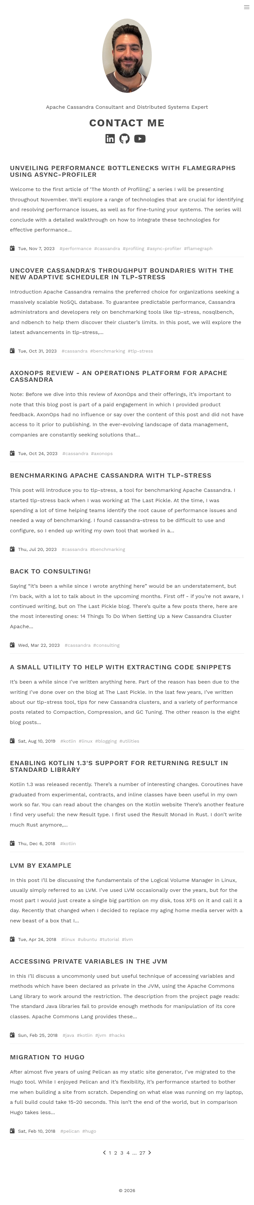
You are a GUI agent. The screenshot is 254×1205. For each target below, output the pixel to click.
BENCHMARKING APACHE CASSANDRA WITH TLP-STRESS (111, 475)
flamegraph (199, 248)
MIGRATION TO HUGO (47, 1057)
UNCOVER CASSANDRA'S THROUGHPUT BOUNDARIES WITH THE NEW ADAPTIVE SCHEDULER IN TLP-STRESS (122, 273)
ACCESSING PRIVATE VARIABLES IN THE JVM (89, 961)
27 (142, 1153)
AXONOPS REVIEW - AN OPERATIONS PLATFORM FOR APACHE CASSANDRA (119, 376)
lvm (129, 939)
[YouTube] (140, 141)
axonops (103, 453)
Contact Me (127, 122)
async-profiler (165, 248)
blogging (107, 741)
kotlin (69, 741)
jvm (102, 1035)
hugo (90, 1130)
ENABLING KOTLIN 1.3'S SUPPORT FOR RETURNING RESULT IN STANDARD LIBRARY (119, 766)
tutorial (111, 939)
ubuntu (89, 939)
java (69, 1035)
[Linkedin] (111, 141)
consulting (108, 645)
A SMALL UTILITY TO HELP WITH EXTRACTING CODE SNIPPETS (120, 667)
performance (77, 248)
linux (87, 741)
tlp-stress (142, 351)
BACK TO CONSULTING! (50, 571)
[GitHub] (125, 141)
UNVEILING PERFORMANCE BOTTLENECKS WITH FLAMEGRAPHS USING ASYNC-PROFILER (123, 171)
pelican (71, 1130)
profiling (135, 248)
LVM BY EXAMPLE (40, 865)
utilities (130, 741)
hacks (118, 1035)
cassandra (108, 248)
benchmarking (109, 351)
